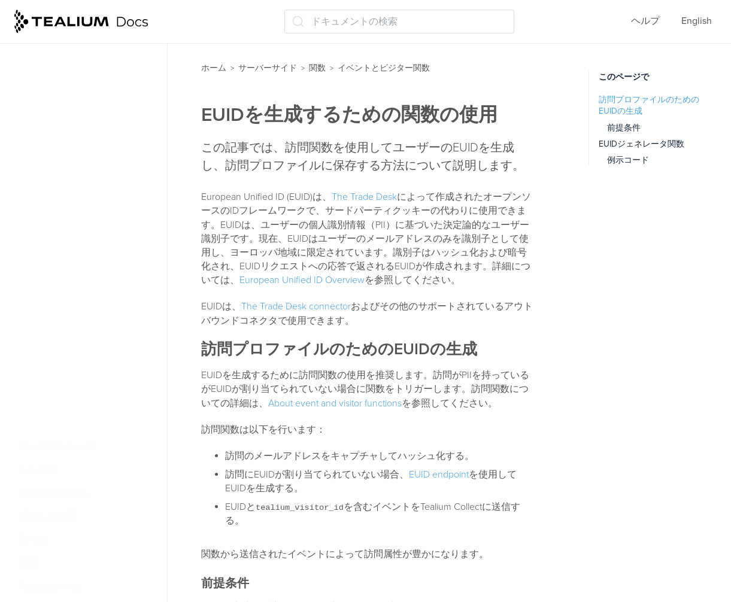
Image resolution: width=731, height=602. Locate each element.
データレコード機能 (67, 422)
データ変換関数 (57, 399)
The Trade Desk (364, 197)
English (696, 21)
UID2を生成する (66, 352)
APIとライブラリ (62, 47)
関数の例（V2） (67, 258)
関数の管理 (48, 118)
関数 (317, 68)
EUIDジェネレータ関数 (641, 144)
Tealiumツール (50, 587)
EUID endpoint (439, 475)
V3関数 (47, 212)
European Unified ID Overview (302, 280)
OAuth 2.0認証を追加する (87, 329)
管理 (28, 564)
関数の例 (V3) (61, 282)
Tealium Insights (53, 493)
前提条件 (624, 128)
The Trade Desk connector (296, 306)
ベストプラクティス (69, 95)
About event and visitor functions (335, 403)
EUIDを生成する (66, 376)
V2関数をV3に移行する (82, 235)
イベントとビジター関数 (76, 141)
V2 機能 (49, 188)
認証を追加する (65, 305)
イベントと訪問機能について (94, 165)
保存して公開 (48, 516)
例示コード (628, 160)
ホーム (213, 68)
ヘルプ (645, 21)
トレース (38, 470)
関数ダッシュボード (69, 71)
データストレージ (57, 446)
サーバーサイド (267, 68)
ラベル (33, 540)
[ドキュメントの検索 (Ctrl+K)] (399, 22)
